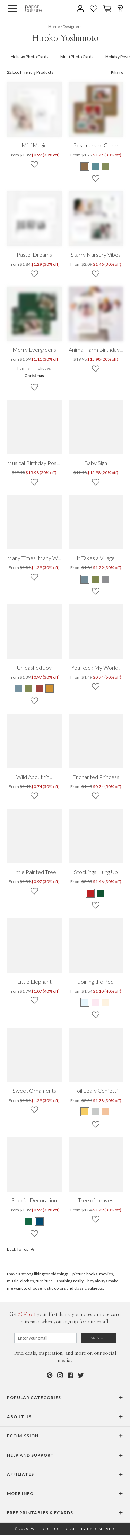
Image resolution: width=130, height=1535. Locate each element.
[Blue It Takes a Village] (85, 579)
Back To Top (20, 1249)
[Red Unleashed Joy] (39, 688)
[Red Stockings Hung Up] (90, 893)
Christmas (34, 375)
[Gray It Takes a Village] (106, 579)
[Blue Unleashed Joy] (19, 688)
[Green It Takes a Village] (95, 579)
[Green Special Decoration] (29, 1221)
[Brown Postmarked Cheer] (85, 166)
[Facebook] (70, 1375)
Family (23, 368)
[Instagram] (60, 1375)
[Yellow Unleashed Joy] (49, 688)
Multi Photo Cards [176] (77, 56)
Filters (117, 72)
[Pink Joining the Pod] (95, 1002)
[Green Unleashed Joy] (29, 688)
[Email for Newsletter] (45, 1338)
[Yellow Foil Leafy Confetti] (85, 1111)
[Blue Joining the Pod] (85, 1002)
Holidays (43, 368)
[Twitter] (81, 1375)
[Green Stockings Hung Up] (100, 893)
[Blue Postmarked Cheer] (95, 166)
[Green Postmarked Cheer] (106, 166)
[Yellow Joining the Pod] (106, 1002)
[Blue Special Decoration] (39, 1221)
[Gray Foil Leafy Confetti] (95, 1111)
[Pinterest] (49, 1375)
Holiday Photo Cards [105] (30, 56)
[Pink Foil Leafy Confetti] (106, 1111)
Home (54, 26)
